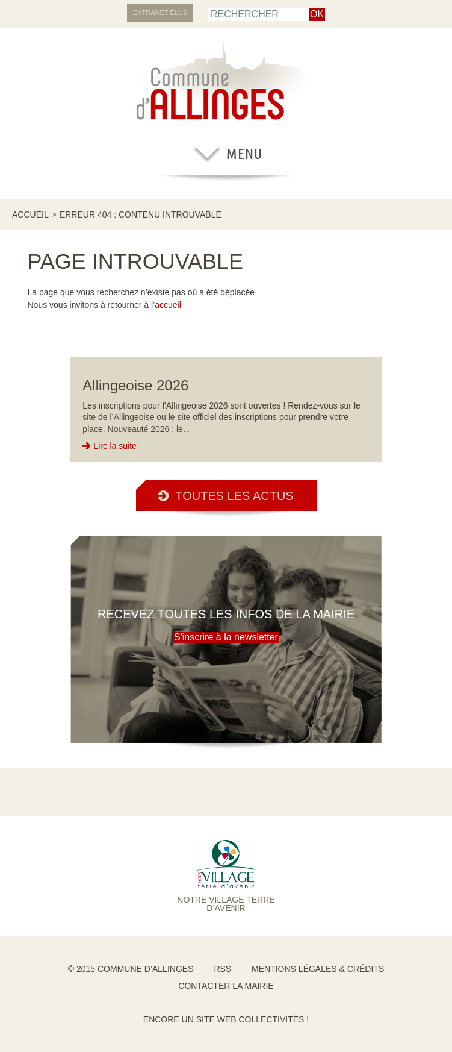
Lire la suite (115, 446)
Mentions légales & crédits (318, 969)
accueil (168, 305)
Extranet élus (160, 12)
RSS (222, 969)
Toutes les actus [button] (225, 496)
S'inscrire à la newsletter (226, 637)
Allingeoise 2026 (135, 385)
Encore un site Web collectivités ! (226, 1019)
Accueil (30, 214)
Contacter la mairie (225, 986)
